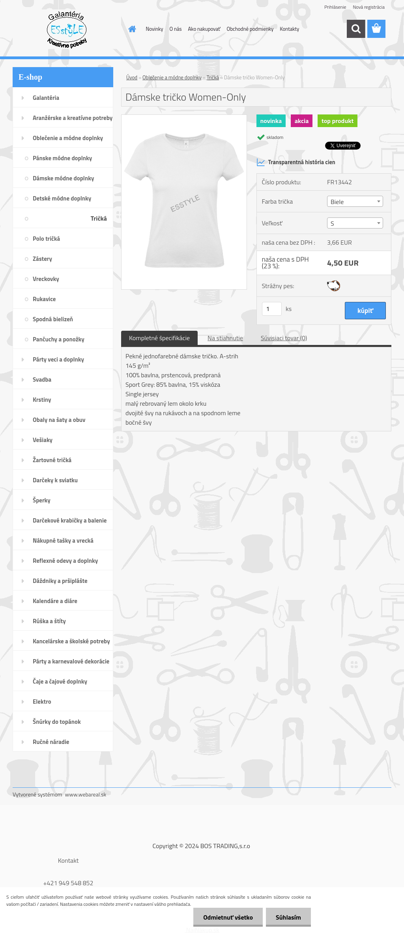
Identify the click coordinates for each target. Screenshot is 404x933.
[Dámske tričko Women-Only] (184, 118)
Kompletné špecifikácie (159, 338)
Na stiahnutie (225, 338)
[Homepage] (131, 29)
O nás (176, 29)
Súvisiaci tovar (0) (284, 338)
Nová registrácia (369, 7)
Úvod (131, 77)
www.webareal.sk (86, 794)
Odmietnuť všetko (228, 917)
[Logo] (67, 29)
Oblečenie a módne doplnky (172, 77)
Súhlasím (288, 917)
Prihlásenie (335, 7)
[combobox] (355, 201)
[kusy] (272, 309)
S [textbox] (332, 223)
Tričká (213, 77)
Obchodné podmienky (250, 29)
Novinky (154, 29)
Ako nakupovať (204, 29)
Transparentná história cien (295, 162)
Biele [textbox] (337, 201)
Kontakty (289, 29)
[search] (356, 29)
